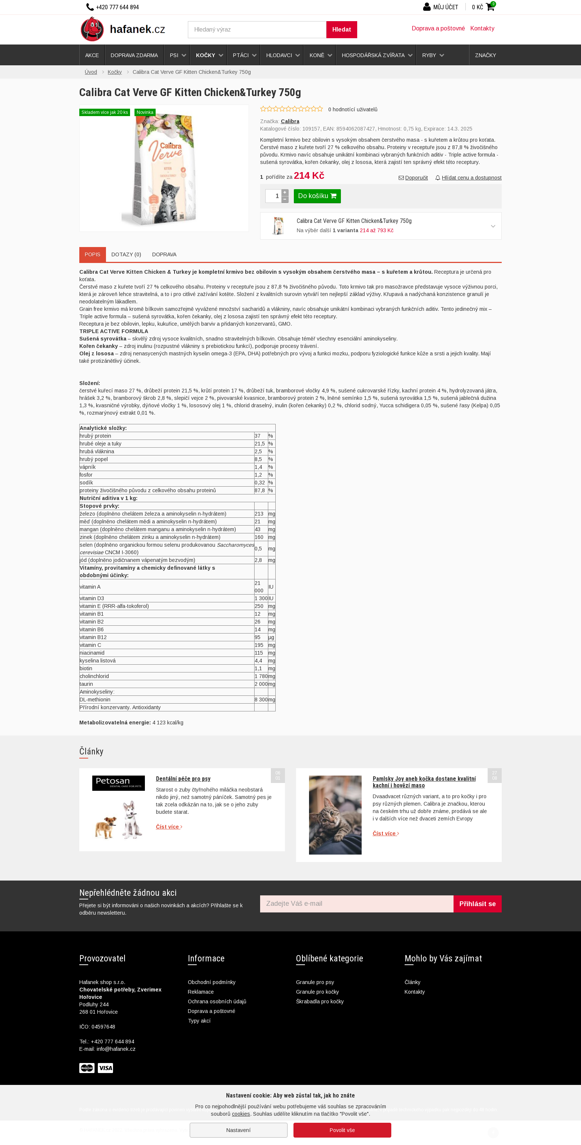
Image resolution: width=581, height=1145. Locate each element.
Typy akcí (199, 1021)
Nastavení (238, 1130)
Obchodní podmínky (212, 982)
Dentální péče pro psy (183, 778)
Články (413, 982)
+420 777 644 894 (112, 1041)
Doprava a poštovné (438, 28)
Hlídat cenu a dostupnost (468, 178)
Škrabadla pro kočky (320, 1001)
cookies (241, 1114)
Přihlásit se (477, 904)
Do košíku (317, 196)
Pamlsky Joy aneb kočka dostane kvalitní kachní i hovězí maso (424, 782)
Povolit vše (342, 1130)
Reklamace (201, 992)
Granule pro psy (315, 982)
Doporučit (413, 178)
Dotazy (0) (126, 254)
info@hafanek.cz (116, 1049)
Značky (485, 55)
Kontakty (482, 28)
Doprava (164, 254)
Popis (92, 254)
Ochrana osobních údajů (217, 1001)
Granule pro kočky (317, 992)
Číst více (169, 827)
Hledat (341, 29)
